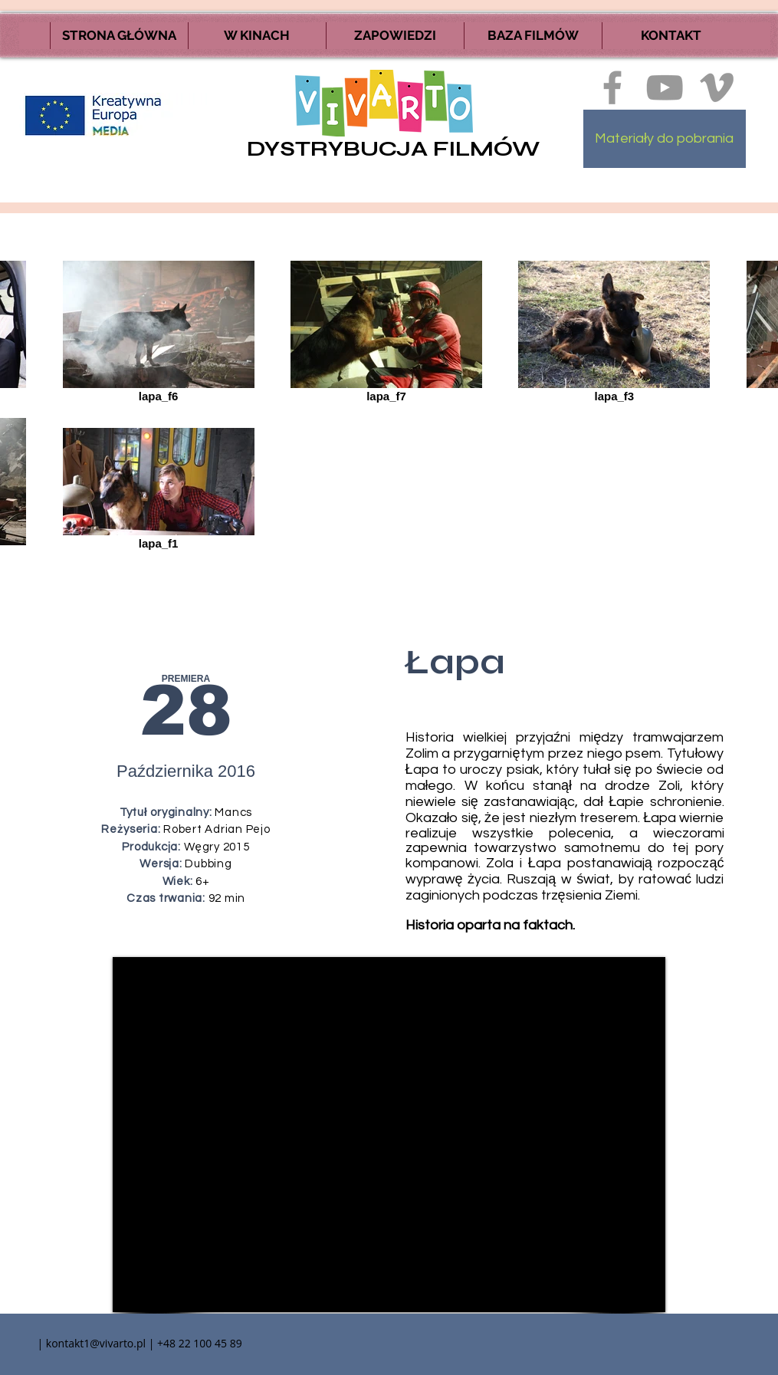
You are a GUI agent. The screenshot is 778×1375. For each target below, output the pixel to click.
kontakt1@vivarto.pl (96, 1343)
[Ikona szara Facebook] (612, 87)
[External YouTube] (389, 1134)
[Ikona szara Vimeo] (716, 87)
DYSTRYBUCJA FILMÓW (393, 149)
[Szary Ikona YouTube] (664, 87)
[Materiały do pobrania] (664, 139)
